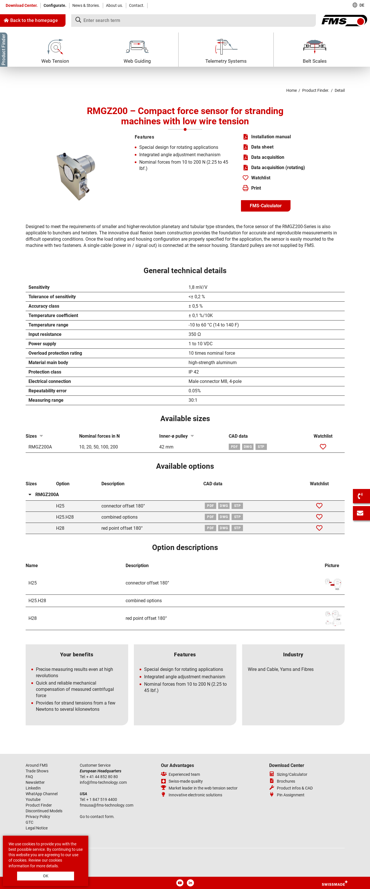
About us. (114, 5)
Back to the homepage (31, 20)
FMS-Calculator (266, 205)
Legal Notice (37, 828)
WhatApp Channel (42, 793)
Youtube (33, 799)
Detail (340, 90)
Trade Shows (37, 771)
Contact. (136, 5)
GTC (29, 822)
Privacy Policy (38, 816)
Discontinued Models (44, 811)
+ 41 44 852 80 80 (102, 776)
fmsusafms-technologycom (106, 805)
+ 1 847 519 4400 (102, 799)
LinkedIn (33, 788)
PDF (234, 447)
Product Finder (39, 805)
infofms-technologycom (103, 782)
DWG (248, 447)
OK (45, 876)
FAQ (29, 776)
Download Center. (22, 5)
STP (261, 447)
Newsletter (35, 782)
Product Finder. (315, 90)
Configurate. (55, 5)
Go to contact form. (97, 816)
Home (291, 90)
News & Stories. (86, 5)
